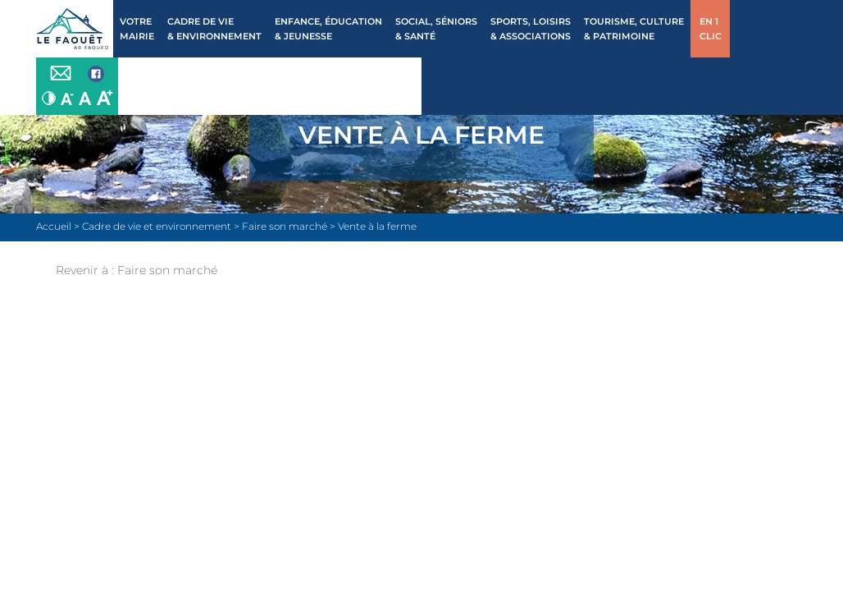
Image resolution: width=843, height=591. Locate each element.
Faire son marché (167, 270)
